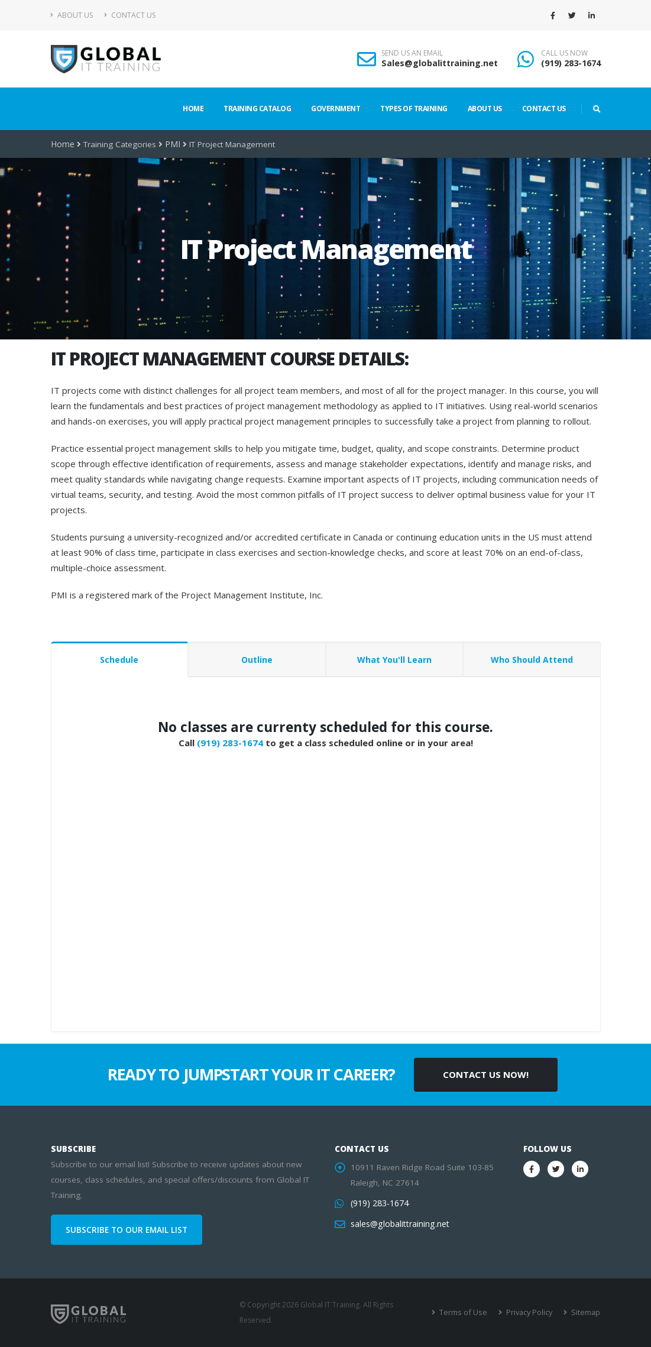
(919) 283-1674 (571, 63)
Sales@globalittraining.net (439, 63)
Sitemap (585, 1312)
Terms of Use (466, 1312)
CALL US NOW (564, 53)
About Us (72, 15)
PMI (170, 144)
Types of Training (414, 108)
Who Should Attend (532, 659)
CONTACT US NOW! (486, 1074)
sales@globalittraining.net (398, 1224)
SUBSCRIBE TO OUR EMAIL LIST (126, 1230)
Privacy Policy (530, 1312)
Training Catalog (257, 108)
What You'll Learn (394, 659)
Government (335, 108)
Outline (257, 659)
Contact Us (130, 15)
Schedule (119, 659)
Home (193, 108)
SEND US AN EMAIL (412, 53)
